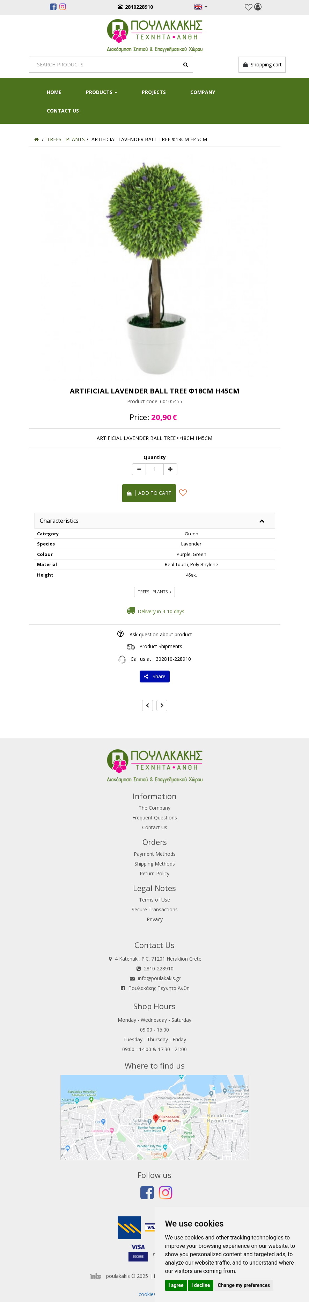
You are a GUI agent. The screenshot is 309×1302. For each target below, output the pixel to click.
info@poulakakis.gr (159, 978)
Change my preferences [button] (244, 1285)
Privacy (155, 919)
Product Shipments (160, 646)
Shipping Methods (154, 863)
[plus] (170, 469)
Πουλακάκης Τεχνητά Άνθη (159, 988)
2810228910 (135, 6)
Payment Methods (155, 854)
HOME (54, 92)
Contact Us (63, 110)
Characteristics (59, 521)
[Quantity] (155, 469)
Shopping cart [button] (262, 64)
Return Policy (154, 873)
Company (202, 92)
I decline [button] (200, 1285)
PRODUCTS (101, 92)
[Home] (36, 139)
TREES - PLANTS (154, 592)
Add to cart (149, 493)
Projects (154, 92)
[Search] (111, 65)
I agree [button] (176, 1285)
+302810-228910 (172, 659)
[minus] (139, 469)
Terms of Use (154, 899)
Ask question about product (161, 634)
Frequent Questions (154, 817)
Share (154, 676)
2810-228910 (159, 968)
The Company (154, 807)
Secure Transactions (155, 909)
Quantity (155, 457)
